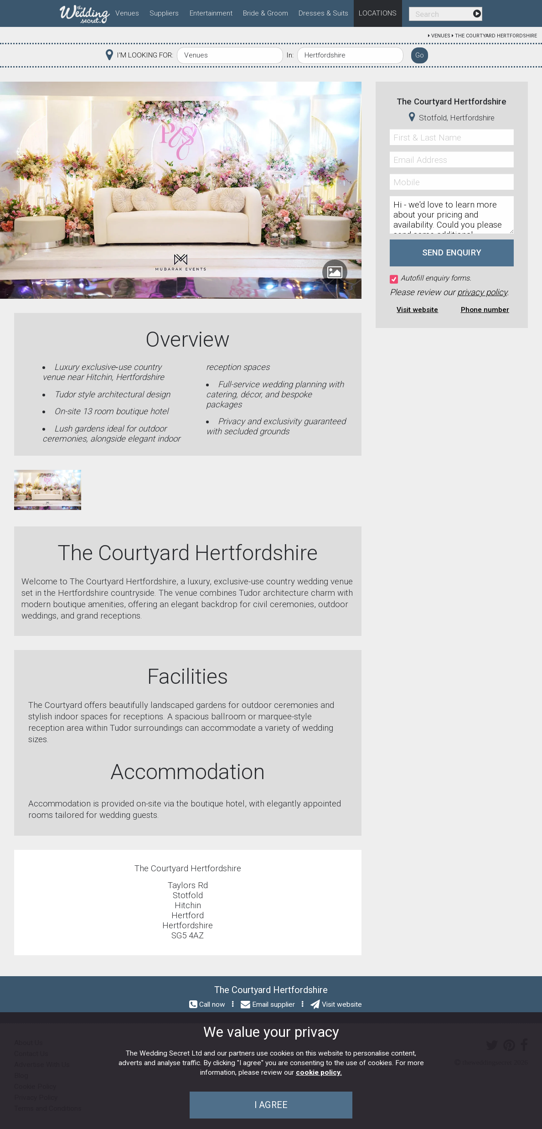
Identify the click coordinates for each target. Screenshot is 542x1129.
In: (290, 55)
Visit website (417, 310)
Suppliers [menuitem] (164, 13)
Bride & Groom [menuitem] (265, 13)
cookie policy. (319, 1072)
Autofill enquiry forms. (430, 278)
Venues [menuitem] (127, 13)
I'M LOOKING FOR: (145, 55)
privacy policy (482, 292)
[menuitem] (85, 12)
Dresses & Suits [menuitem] (323, 13)
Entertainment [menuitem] (211, 13)
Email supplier (273, 1004)
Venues (440, 36)
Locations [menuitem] (378, 13)
